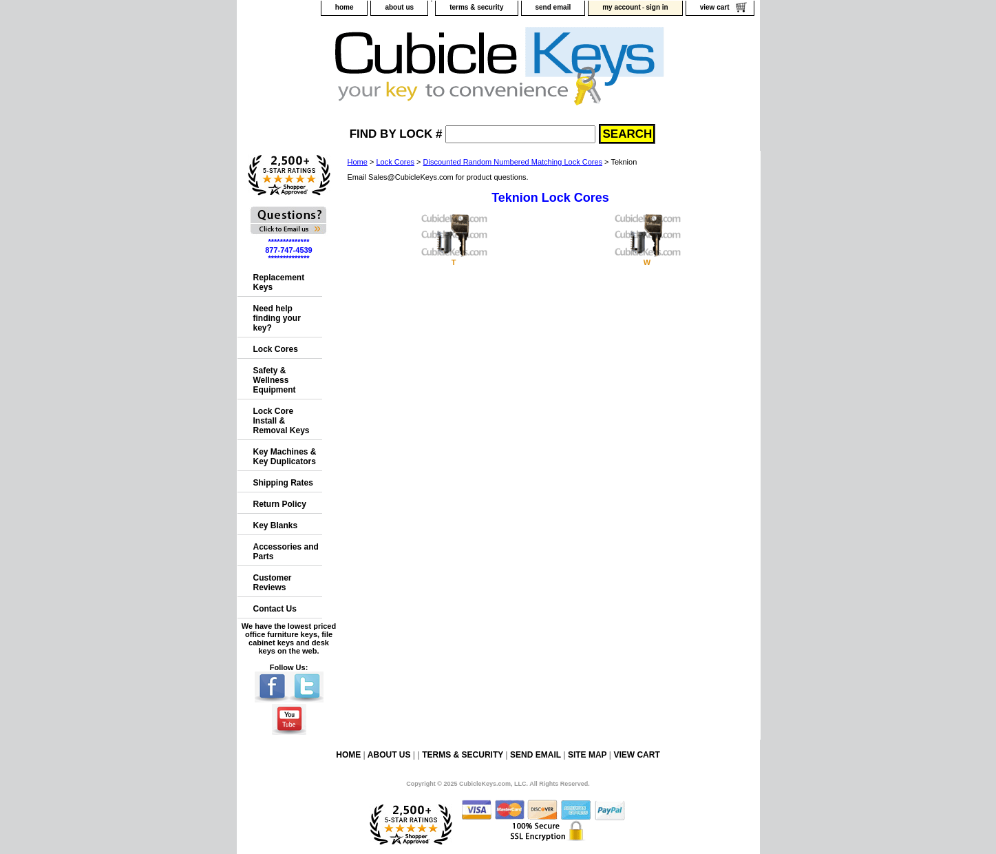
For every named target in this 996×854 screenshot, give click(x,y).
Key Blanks (275, 525)
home (344, 7)
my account (621, 7)
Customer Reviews (272, 582)
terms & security (476, 7)
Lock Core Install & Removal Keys (281, 420)
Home (358, 162)
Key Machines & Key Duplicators (285, 456)
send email (553, 7)
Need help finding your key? (277, 318)
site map (587, 755)
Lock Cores (395, 162)
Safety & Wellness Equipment (274, 380)
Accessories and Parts (286, 551)
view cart (715, 7)
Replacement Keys (279, 282)
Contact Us (275, 609)
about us (399, 7)
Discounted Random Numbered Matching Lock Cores (512, 162)
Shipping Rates (283, 483)
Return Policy (279, 504)
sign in (657, 7)
